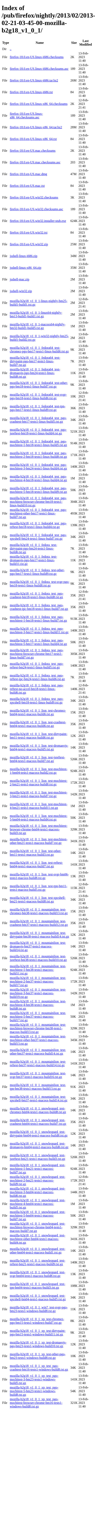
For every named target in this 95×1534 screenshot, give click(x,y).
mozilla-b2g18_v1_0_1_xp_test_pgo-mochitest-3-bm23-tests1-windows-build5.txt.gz (34, 1379)
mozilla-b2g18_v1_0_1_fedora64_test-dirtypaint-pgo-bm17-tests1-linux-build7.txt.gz (35, 361)
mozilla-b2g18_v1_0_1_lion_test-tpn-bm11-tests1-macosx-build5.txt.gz (38, 887)
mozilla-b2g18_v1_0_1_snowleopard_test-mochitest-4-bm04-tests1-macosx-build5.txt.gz (37, 1203)
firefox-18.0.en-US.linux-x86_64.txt (33, 139)
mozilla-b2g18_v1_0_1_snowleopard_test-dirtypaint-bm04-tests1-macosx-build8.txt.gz (38, 1133)
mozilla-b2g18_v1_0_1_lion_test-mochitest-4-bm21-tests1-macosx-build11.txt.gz (38, 805)
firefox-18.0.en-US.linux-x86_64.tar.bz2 (36, 127)
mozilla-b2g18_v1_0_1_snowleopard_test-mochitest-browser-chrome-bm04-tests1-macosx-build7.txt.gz (37, 1227)
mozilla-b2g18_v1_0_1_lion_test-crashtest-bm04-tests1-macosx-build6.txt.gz (38, 724)
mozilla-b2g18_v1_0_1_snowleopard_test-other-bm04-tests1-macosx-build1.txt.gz (37, 1250)
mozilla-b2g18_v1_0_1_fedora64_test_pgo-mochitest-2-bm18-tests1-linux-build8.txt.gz (38, 454)
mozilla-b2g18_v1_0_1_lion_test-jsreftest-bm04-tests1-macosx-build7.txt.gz (37, 759)
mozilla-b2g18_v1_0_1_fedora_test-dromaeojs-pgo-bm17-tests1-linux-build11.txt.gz (33, 560)
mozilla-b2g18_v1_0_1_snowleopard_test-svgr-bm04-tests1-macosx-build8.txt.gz (37, 1274)
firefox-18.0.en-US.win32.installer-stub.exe (38, 221)
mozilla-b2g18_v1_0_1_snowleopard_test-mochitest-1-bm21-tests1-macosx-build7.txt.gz (37, 1168)
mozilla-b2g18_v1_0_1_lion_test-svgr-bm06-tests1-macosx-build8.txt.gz (39, 876)
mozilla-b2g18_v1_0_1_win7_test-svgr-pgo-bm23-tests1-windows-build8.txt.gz (39, 1309)
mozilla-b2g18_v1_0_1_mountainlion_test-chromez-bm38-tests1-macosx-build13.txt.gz (39, 911)
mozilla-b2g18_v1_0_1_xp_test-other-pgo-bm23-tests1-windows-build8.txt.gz (37, 1355)
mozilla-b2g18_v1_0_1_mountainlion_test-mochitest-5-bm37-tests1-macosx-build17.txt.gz (38, 1016)
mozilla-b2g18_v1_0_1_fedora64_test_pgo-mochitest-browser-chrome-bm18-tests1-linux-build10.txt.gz (38, 501)
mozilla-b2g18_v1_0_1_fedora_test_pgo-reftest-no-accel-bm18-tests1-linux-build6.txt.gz (36, 689)
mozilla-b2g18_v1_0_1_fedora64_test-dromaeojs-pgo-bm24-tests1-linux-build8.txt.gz (35, 373)
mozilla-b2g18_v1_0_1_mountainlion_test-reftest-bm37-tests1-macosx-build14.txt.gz (38, 1063)
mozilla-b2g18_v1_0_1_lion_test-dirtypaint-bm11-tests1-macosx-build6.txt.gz (38, 735)
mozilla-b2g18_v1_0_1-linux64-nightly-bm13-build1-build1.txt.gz (36, 314)
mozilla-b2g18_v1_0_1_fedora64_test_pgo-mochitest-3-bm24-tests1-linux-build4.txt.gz (38, 466)
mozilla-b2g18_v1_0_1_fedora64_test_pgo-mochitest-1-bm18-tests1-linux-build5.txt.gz (38, 443)
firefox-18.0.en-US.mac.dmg (28, 174)
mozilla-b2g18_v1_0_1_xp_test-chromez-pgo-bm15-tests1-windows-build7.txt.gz (37, 1320)
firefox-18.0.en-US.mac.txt (27, 185)
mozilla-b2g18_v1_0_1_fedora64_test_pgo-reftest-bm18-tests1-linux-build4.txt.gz (38, 525)
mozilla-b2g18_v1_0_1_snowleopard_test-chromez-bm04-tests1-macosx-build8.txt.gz (38, 1110)
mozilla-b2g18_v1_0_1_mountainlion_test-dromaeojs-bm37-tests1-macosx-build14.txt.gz (38, 946)
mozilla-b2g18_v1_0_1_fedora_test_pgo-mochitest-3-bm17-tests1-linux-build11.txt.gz (39, 630)
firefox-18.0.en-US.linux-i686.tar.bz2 (34, 80)
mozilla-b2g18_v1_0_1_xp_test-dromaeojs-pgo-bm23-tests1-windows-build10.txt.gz (38, 1344)
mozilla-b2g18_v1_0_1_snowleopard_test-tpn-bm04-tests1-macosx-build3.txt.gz (37, 1285)
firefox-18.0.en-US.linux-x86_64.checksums (38, 104)
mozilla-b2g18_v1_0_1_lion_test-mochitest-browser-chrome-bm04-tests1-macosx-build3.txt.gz (38, 829)
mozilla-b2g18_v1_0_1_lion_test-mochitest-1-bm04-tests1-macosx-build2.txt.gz (38, 770)
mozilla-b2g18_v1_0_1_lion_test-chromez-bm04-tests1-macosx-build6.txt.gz (38, 712)
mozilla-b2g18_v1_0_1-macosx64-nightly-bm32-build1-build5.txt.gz (37, 326)
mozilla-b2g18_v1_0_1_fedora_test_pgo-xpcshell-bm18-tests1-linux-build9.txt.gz (36, 700)
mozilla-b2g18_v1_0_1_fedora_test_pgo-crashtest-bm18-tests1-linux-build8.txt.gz (36, 595)
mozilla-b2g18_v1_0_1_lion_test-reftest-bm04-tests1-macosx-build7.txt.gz (36, 864)
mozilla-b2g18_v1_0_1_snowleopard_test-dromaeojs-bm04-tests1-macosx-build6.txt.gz (39, 1145)
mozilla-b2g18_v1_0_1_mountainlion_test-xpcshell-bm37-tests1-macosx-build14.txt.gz (38, 1098)
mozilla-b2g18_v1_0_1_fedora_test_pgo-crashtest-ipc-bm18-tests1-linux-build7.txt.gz (39, 607)
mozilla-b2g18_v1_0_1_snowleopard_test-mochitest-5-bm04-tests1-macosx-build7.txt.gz (37, 1215)
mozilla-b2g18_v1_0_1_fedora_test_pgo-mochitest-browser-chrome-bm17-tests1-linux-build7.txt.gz (36, 653)
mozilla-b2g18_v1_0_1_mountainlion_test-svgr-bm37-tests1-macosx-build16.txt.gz (38, 1075)
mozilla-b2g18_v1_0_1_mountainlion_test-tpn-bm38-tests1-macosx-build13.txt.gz (38, 1086)
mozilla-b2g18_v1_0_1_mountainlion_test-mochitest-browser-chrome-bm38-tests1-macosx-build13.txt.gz (38, 1028)
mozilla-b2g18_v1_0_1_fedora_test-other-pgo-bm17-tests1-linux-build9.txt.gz (37, 571)
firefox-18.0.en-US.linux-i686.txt (31, 92)
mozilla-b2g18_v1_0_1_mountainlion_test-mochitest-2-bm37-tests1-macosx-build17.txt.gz (38, 981)
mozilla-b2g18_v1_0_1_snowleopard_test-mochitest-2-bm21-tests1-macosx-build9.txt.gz (37, 1180)
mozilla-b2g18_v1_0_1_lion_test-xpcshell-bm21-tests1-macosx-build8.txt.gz (37, 899)
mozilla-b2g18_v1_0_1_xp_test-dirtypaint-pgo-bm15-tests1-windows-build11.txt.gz (37, 1332)
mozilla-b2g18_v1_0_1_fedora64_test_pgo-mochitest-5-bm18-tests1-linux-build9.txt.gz (38, 490)
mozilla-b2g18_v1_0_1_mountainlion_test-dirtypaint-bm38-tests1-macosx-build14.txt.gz (39, 934)
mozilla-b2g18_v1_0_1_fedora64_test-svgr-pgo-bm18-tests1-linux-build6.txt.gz (38, 396)
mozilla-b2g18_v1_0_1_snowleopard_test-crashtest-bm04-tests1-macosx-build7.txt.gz (38, 1121)
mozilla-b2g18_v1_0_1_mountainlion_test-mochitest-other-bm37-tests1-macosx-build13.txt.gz (38, 1040)
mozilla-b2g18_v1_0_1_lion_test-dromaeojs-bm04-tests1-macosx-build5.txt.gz (39, 747)
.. (10, 49)
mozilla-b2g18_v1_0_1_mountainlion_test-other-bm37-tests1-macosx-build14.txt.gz (38, 1051)
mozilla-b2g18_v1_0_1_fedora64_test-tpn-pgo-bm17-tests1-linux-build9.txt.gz (37, 408)
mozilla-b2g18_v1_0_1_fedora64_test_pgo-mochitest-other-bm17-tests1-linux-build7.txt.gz (38, 513)
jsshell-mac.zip (19, 279)
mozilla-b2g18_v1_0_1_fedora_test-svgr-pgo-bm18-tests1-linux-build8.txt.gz (39, 583)
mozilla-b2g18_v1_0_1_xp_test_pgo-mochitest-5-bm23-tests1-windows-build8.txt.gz (34, 1391)
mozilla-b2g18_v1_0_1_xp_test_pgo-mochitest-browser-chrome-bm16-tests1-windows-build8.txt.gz (36, 1402)
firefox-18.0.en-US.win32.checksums (34, 197)
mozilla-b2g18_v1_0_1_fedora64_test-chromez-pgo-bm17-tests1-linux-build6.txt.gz (39, 349)
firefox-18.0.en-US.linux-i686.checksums (37, 57)
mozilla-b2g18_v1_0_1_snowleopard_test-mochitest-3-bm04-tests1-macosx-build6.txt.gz (37, 1192)
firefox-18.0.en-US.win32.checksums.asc (36, 209)
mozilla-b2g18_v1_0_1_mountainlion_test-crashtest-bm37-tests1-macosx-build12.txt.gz (39, 922)
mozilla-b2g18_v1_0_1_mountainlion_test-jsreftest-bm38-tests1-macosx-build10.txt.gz (38, 958)
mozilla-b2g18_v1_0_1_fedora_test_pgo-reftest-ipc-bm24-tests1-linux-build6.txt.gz (37, 677)
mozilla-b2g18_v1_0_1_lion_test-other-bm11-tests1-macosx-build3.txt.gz (35, 852)
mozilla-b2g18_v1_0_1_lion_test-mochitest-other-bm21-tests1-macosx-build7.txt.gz (38, 841)
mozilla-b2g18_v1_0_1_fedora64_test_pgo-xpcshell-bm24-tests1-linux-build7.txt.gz (38, 536)
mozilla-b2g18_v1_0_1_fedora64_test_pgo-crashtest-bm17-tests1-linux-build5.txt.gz (38, 419)
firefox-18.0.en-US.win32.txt (28, 232)
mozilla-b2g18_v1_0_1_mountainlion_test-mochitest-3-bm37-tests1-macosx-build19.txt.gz (38, 993)
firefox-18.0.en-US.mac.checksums (32, 150)
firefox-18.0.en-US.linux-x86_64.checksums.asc (26, 115)
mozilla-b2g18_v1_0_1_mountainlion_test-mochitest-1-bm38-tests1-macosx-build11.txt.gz (38, 969)
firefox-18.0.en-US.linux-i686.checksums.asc (39, 68)
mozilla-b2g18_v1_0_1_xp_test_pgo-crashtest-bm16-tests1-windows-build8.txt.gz (39, 1367)
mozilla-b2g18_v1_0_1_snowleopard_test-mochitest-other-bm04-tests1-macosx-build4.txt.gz (37, 1239)
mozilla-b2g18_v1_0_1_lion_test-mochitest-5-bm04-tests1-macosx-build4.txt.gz (38, 817)
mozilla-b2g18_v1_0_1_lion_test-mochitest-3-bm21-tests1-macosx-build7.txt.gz (38, 794)
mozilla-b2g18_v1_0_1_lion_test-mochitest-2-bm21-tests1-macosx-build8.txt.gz (38, 782)
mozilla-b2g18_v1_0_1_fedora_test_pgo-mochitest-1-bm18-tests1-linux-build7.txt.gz (38, 618)
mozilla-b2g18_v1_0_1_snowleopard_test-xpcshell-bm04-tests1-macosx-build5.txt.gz (38, 1297)
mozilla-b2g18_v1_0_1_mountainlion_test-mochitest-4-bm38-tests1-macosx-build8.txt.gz (38, 1005)
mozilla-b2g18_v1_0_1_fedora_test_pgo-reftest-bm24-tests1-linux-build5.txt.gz (36, 665)
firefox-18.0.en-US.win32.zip (29, 244)
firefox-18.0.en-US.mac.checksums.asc (35, 162)
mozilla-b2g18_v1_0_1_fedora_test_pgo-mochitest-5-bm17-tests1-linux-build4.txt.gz (38, 642)
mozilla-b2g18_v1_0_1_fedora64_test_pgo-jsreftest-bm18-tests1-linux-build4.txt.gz (38, 431)
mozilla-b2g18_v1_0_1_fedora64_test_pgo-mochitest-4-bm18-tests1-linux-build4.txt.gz (38, 478)
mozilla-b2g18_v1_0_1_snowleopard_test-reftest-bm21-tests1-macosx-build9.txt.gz (37, 1262)
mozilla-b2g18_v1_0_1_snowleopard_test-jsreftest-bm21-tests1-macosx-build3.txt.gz (37, 1157)
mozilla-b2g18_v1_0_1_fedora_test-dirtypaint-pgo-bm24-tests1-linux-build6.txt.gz (33, 548)
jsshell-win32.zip (21, 291)
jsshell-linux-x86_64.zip (25, 267)
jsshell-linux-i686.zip (23, 256)
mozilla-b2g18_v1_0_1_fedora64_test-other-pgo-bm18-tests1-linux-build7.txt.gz (39, 384)
